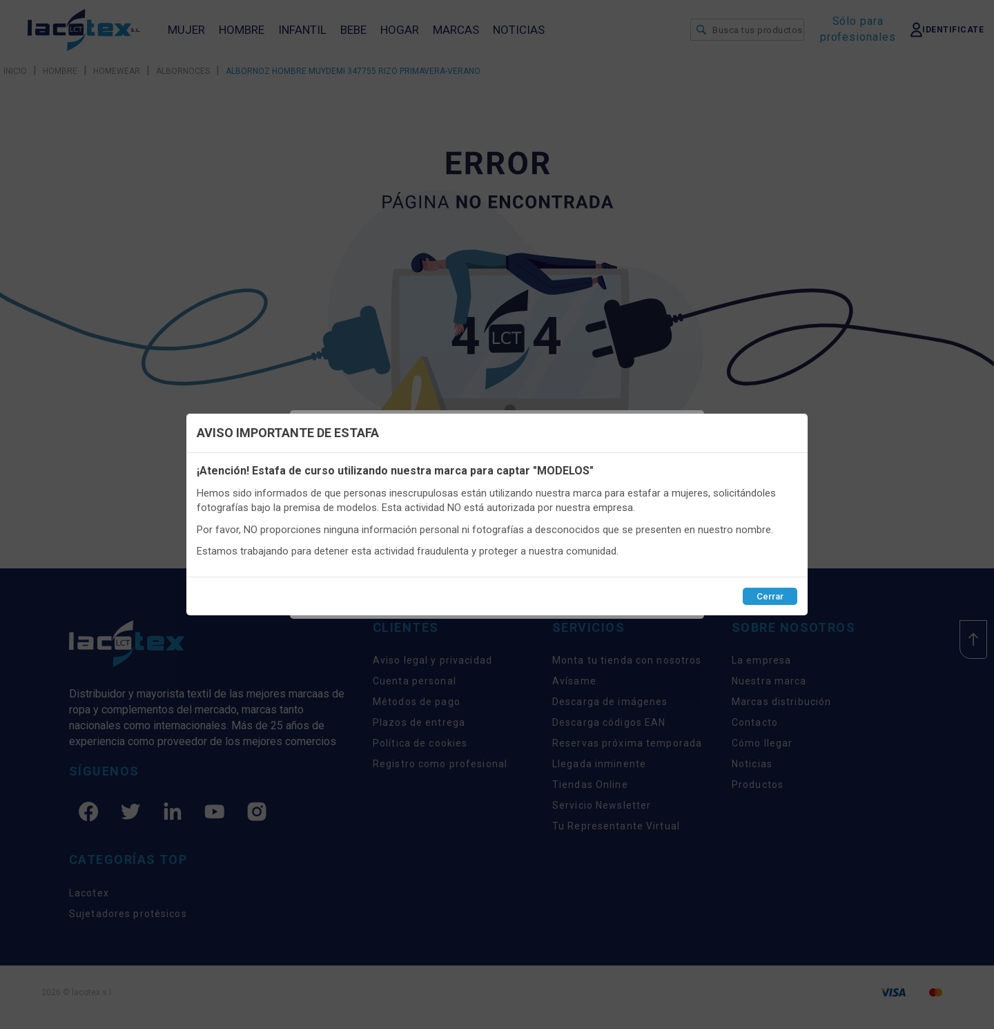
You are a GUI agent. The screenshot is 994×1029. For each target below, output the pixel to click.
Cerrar (770, 596)
